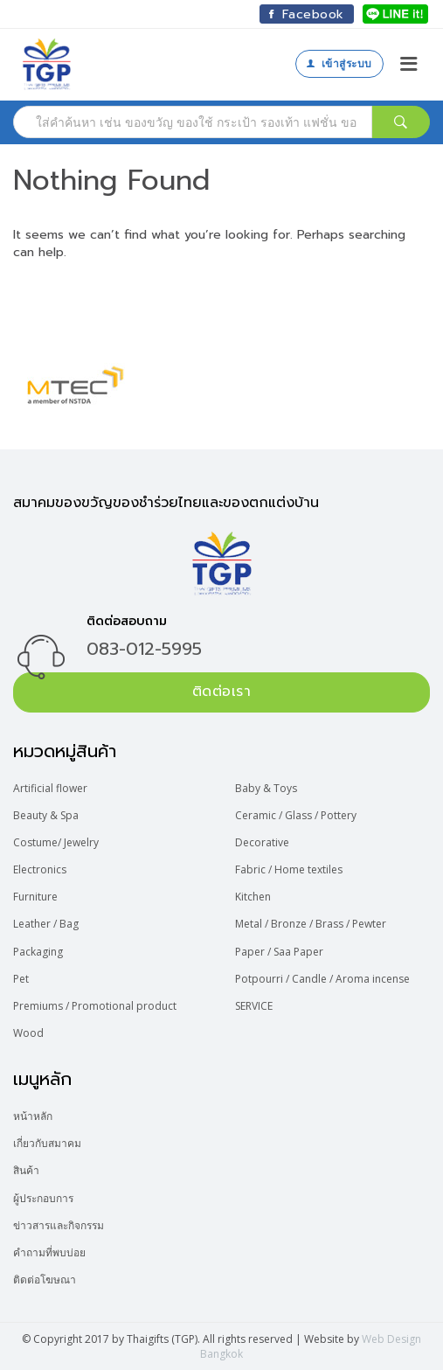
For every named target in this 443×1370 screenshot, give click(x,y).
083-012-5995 (144, 649)
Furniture (35, 896)
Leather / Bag (46, 923)
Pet (21, 978)
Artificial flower (50, 788)
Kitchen (253, 896)
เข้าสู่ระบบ (339, 63)
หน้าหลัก (32, 1116)
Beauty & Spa (46, 815)
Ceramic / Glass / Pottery (295, 815)
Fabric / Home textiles (289, 869)
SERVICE (254, 1005)
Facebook (306, 14)
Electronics (39, 869)
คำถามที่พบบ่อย (49, 1252)
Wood (28, 1033)
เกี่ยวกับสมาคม (47, 1143)
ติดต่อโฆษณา (44, 1279)
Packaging (38, 951)
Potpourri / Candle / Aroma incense (322, 978)
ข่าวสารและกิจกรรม (58, 1225)
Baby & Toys (266, 788)
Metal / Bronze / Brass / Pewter (310, 923)
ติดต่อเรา (222, 691)
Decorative (262, 842)
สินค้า (26, 1170)
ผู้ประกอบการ (43, 1198)
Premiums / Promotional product (95, 1005)
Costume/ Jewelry (56, 842)
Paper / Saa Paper (279, 951)
